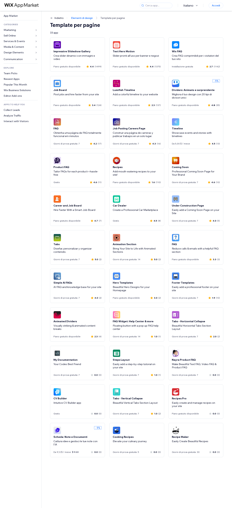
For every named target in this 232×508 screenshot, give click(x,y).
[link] (20, 16)
